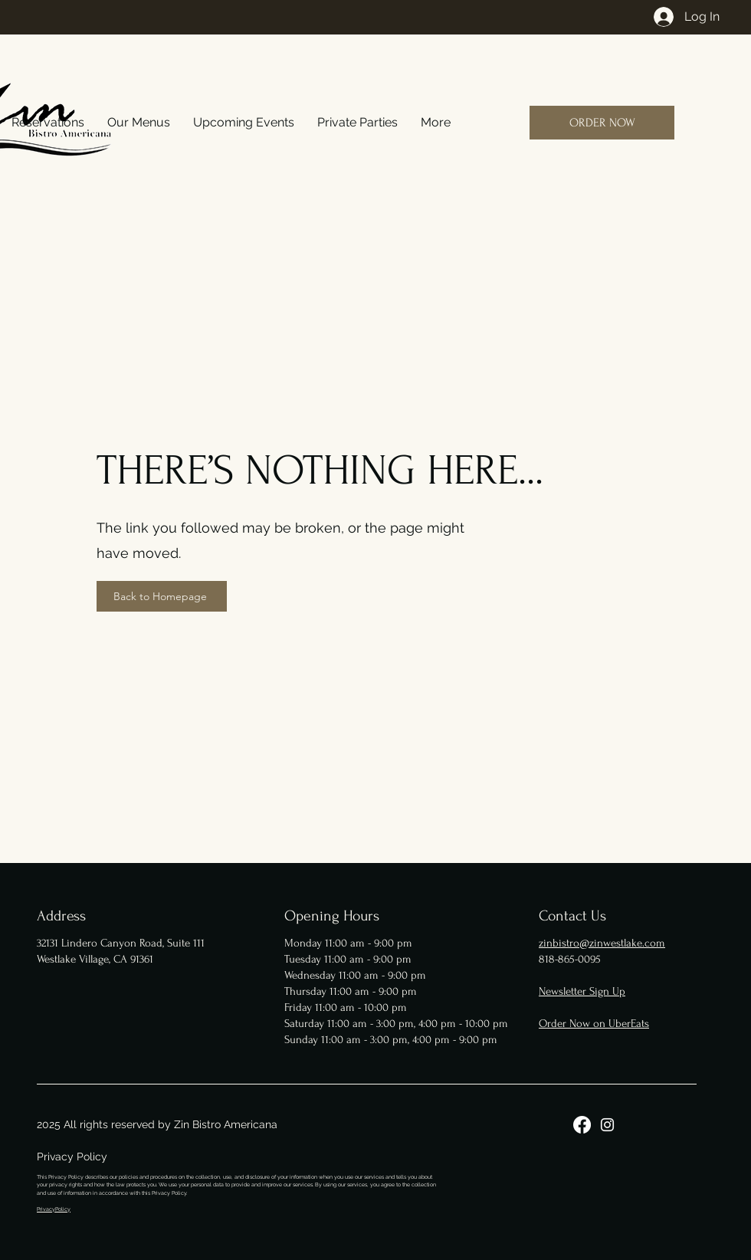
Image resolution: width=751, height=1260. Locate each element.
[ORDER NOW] (602, 122)
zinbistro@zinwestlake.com (602, 943)
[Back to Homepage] (162, 596)
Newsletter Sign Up (582, 991)
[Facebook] (582, 1125)
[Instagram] (607, 1125)
